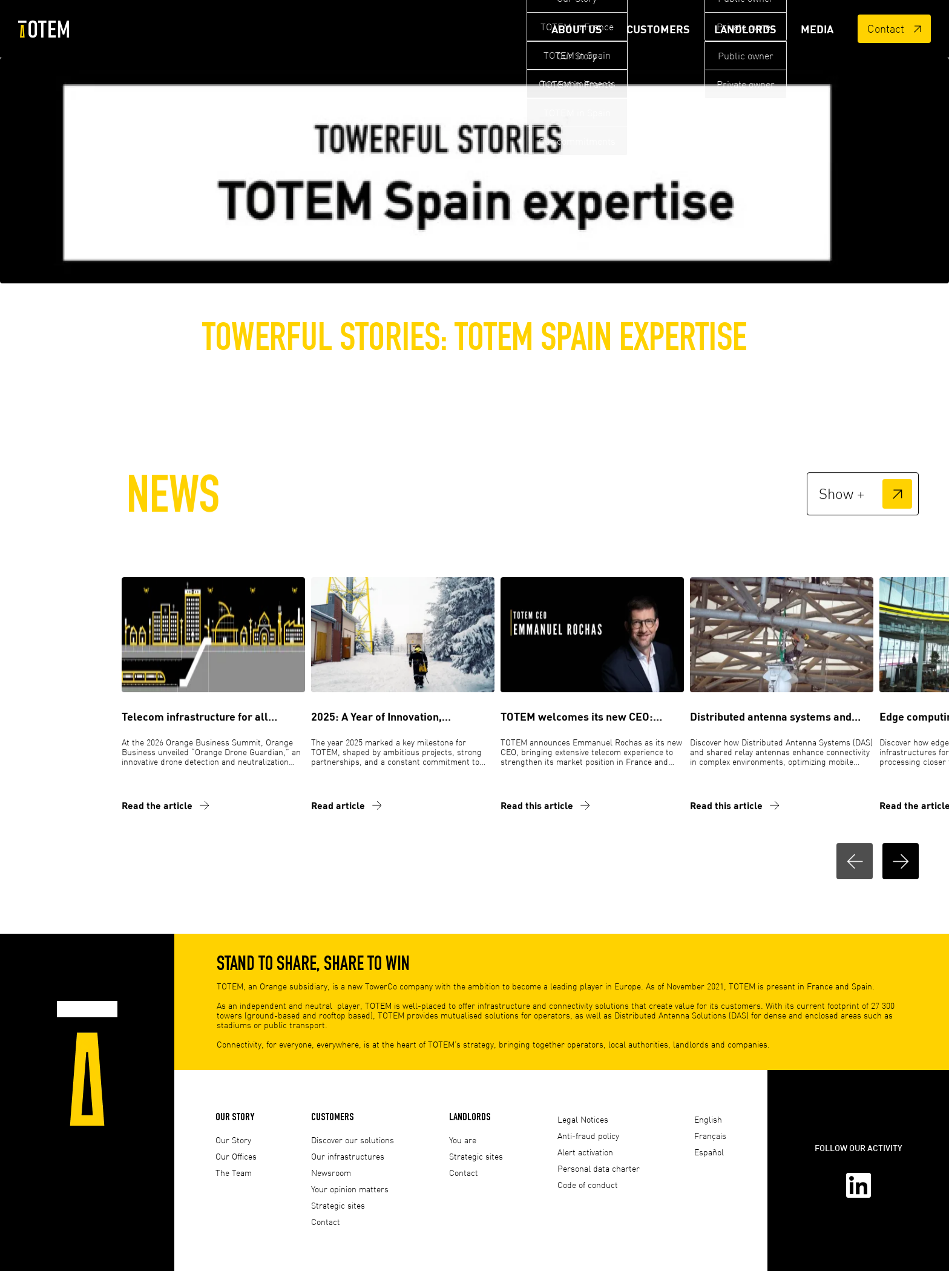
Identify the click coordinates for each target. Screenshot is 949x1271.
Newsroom (331, 1172)
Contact (894, 28)
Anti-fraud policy (588, 1136)
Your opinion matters (350, 1189)
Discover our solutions (352, 1140)
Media (817, 29)
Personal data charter (598, 1168)
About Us (576, 29)
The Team (233, 1172)
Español (709, 1152)
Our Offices (236, 1156)
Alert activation (585, 1152)
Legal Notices (582, 1119)
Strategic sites (338, 1205)
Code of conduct (587, 1185)
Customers (658, 29)
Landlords (745, 29)
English (708, 1119)
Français (710, 1136)
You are (462, 1140)
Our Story (234, 1116)
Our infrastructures (347, 1156)
